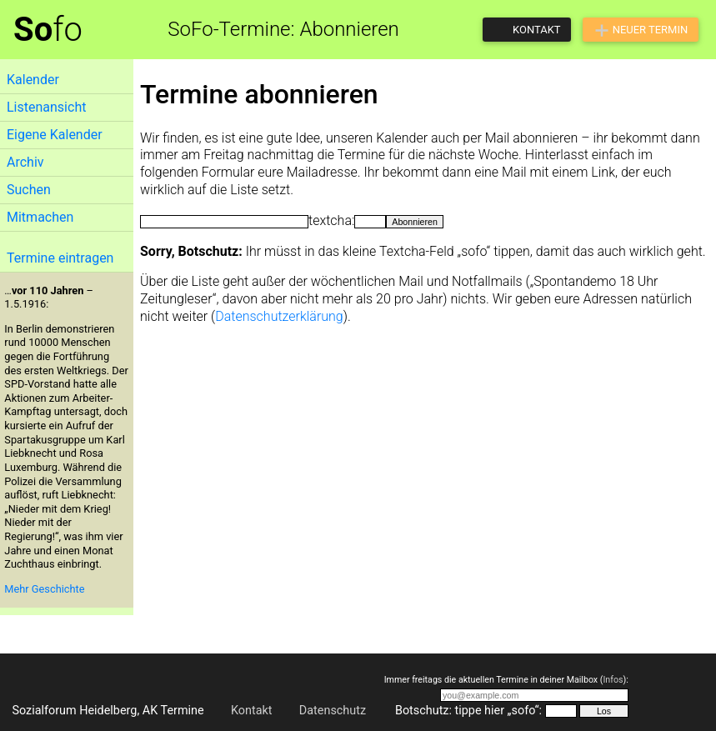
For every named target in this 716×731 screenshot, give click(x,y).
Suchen (29, 190)
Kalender (33, 80)
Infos (613, 679)
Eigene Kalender (55, 135)
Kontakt (252, 710)
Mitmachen (40, 217)
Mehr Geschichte (44, 589)
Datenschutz (332, 710)
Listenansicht (46, 107)
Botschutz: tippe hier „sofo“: (468, 710)
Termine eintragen (60, 258)
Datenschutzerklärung (279, 316)
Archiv (25, 162)
